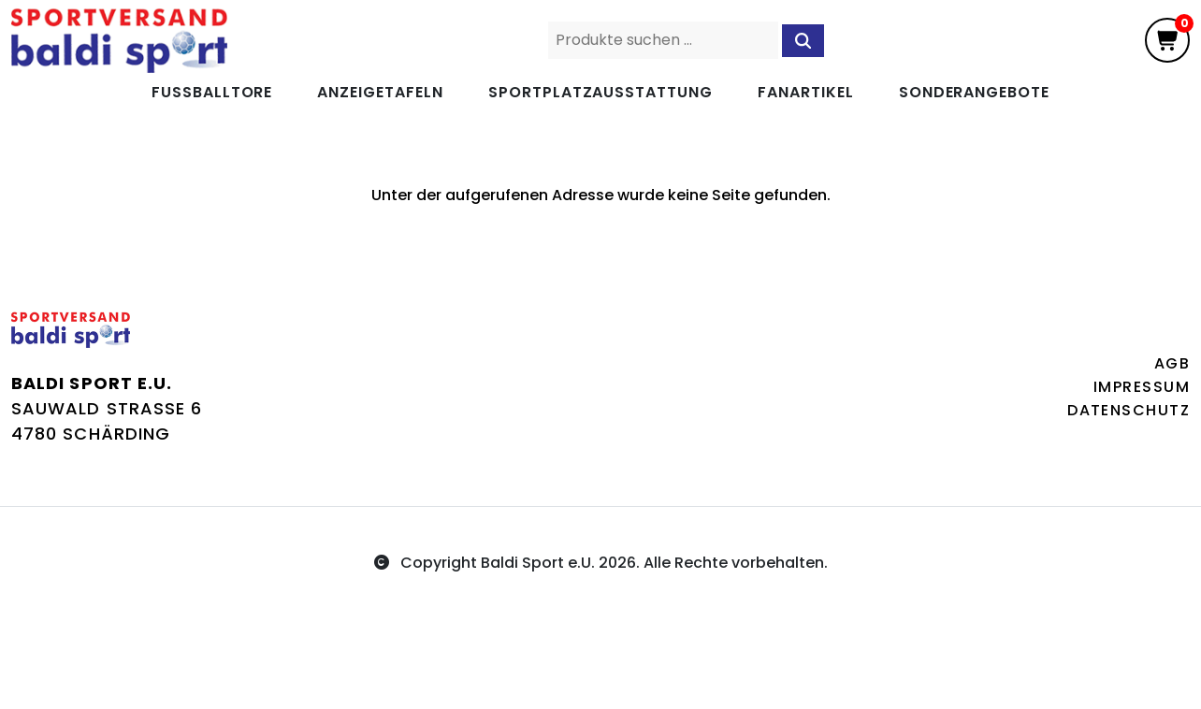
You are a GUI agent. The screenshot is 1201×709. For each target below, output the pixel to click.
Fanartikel (806, 92)
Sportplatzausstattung (600, 92)
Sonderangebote (974, 92)
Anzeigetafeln (379, 92)
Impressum (1141, 387)
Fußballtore (212, 92)
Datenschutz (1128, 410)
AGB (1172, 363)
